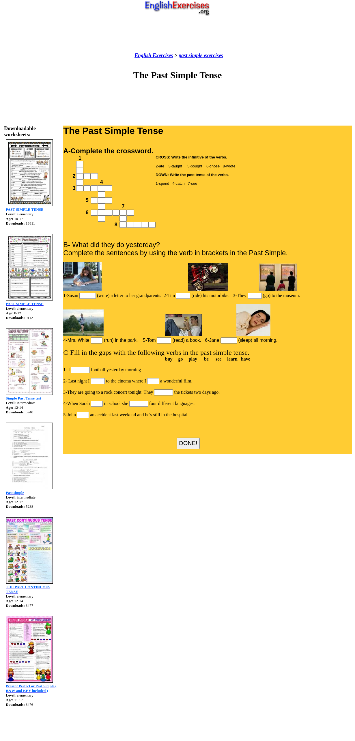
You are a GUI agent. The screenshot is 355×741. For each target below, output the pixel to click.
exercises (212, 55)
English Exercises (153, 55)
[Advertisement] (177, 34)
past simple (191, 55)
